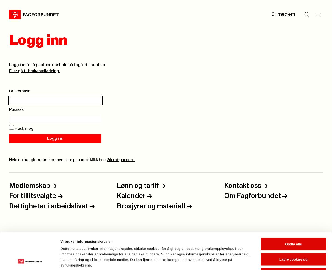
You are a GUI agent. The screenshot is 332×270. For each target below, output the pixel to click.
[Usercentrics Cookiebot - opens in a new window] (30, 261)
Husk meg (21, 128)
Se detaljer (248, 261)
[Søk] (306, 14)
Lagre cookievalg (293, 225)
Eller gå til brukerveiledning (34, 71)
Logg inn (55, 138)
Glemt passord (121, 160)
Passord (17, 110)
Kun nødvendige (293, 240)
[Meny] (318, 14)
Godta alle (293, 209)
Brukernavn (19, 91)
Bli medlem (283, 14)
